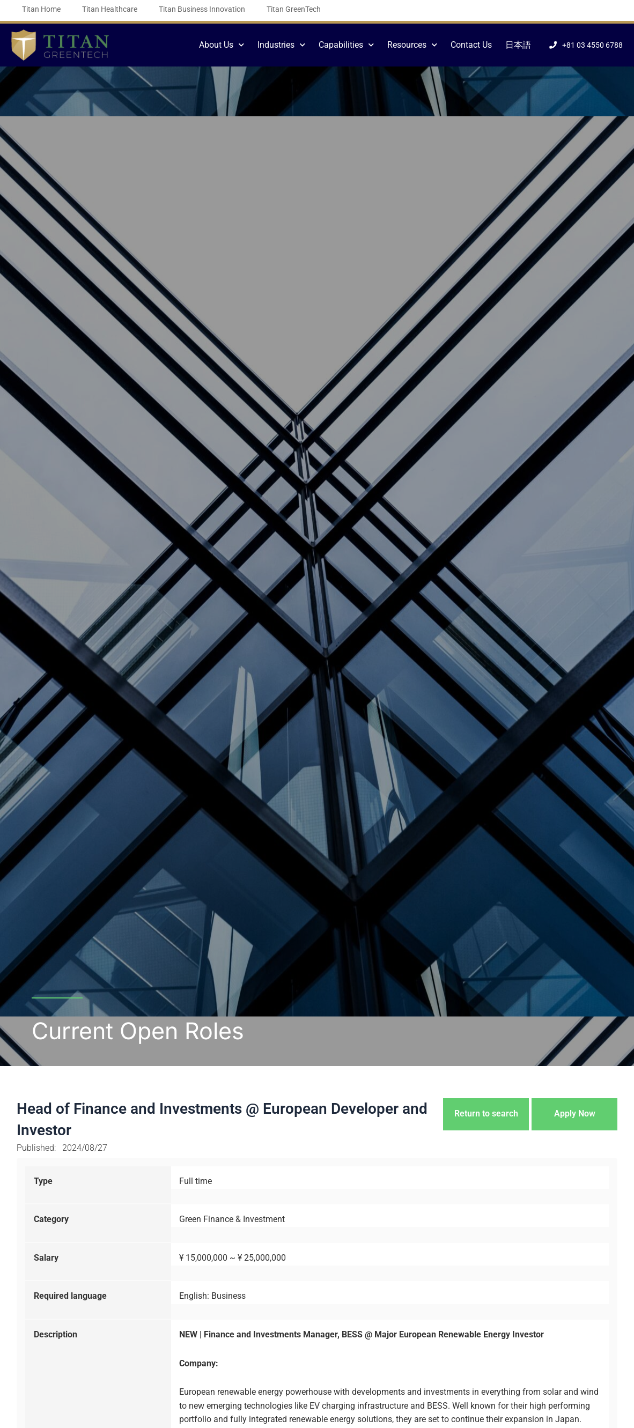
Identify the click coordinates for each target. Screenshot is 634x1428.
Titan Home (41, 9)
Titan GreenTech (294, 9)
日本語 (518, 45)
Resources (412, 44)
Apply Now (574, 1113)
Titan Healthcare (109, 9)
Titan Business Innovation (202, 9)
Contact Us (471, 45)
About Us (221, 44)
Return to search (486, 1113)
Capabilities (346, 44)
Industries (281, 44)
